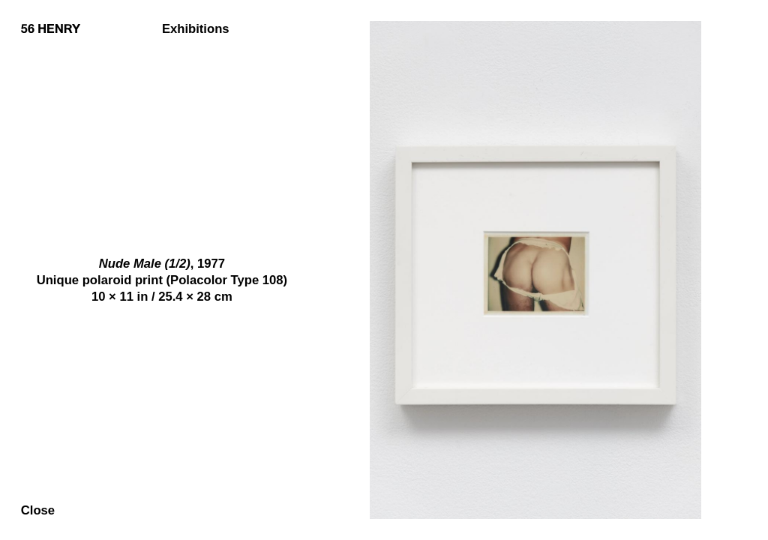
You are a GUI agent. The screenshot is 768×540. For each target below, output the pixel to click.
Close (38, 511)
